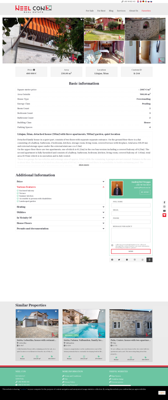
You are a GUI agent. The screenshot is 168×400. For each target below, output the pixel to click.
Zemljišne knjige (117, 379)
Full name (118, 202)
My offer (145, 192)
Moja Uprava (116, 376)
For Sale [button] (90, 10)
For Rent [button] (101, 10)
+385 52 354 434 (22, 385)
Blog (111, 10)
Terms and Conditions (72, 376)
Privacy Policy (69, 382)
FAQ (66, 379)
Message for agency (122, 226)
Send (131, 251)
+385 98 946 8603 (143, 185)
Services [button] (121, 10)
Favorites (146, 10)
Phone (116, 218)
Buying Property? (71, 385)
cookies (24, 389)
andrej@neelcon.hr (142, 187)
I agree (162, 393)
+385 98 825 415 (128, 1)
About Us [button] (133, 10)
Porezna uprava (117, 382)
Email (115, 210)
